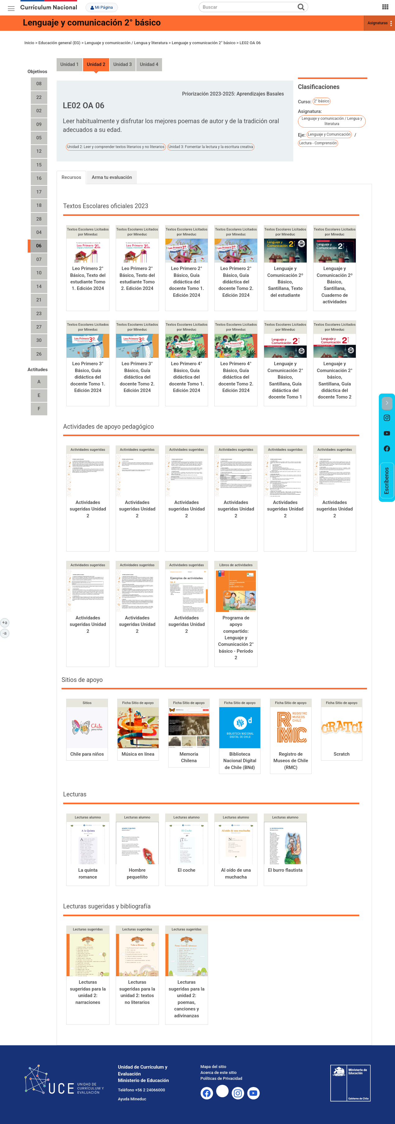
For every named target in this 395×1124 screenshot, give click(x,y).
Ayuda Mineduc (132, 1099)
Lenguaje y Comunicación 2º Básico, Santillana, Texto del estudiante (285, 282)
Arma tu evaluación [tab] (112, 177)
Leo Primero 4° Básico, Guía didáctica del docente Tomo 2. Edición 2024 (235, 377)
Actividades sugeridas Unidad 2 (88, 509)
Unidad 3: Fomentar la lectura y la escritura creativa (211, 147)
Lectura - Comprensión (318, 143)
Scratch (342, 754)
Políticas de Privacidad (221, 1078)
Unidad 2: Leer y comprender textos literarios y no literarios (116, 147)
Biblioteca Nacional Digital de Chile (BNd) (239, 760)
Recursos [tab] (71, 177)
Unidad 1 (69, 64)
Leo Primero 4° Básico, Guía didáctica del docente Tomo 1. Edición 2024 (186, 377)
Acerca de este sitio (219, 1072)
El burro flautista (285, 870)
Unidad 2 (96, 64)
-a (6, 633)
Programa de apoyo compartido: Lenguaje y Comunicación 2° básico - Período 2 (236, 638)
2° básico (321, 101)
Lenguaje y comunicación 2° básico (92, 22)
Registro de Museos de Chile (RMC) (290, 760)
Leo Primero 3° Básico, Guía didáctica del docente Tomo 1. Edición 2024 (87, 377)
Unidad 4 (149, 64)
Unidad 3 (123, 64)
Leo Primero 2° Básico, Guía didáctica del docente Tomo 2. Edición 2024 (235, 282)
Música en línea (138, 754)
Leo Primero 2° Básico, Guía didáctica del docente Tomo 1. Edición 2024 (186, 282)
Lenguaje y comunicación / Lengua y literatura (126, 42)
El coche (187, 870)
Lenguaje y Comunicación (329, 134)
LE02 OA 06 (250, 42)
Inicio (30, 42)
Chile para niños (87, 754)
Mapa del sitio (213, 1066)
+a (5, 622)
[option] (387, 418)
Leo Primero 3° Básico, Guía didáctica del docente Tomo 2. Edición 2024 (137, 377)
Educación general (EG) (59, 42)
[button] (387, 403)
